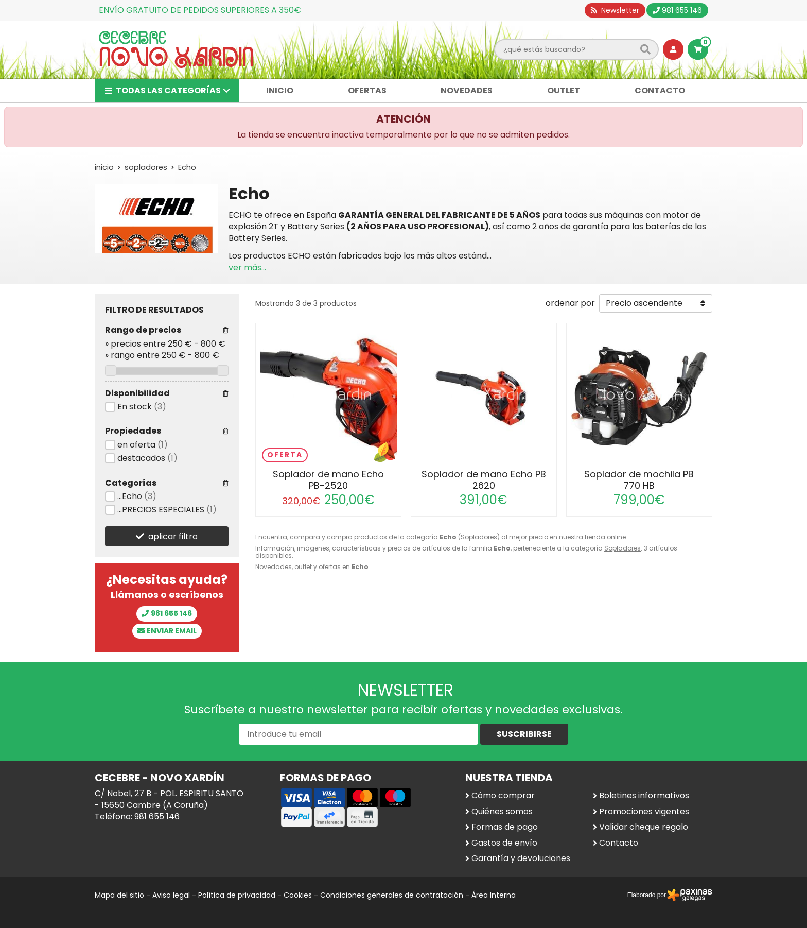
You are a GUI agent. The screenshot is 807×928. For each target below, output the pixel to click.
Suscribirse (524, 734)
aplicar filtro (173, 536)
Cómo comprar (503, 795)
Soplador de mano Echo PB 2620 (484, 480)
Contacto (618, 843)
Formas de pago (504, 827)
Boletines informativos (644, 795)
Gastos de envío (504, 843)
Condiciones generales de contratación (391, 895)
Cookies (298, 895)
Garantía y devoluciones (520, 858)
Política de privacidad (236, 895)
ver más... (247, 267)
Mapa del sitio (119, 895)
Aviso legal (171, 895)
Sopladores (622, 548)
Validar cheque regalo (643, 827)
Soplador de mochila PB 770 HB (639, 480)
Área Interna (493, 895)
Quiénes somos (502, 811)
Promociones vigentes (644, 811)
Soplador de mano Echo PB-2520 (328, 480)
